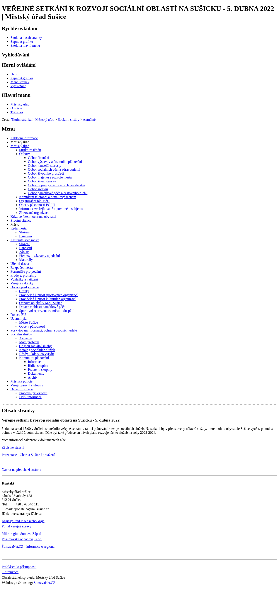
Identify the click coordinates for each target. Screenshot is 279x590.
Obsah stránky (18, 410)
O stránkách (10, 572)
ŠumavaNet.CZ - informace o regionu (28, 546)
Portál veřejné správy (16, 526)
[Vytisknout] (18, 86)
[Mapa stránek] (19, 82)
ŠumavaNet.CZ (44, 583)
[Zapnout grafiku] (21, 41)
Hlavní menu (16, 95)
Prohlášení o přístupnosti (19, 567)
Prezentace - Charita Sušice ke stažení (28, 455)
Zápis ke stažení (13, 447)
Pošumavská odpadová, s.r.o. (22, 539)
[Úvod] (14, 74)
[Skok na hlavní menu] (25, 45)
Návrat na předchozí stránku (21, 469)
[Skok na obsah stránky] (26, 37)
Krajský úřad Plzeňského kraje (23, 521)
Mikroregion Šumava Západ (21, 534)
